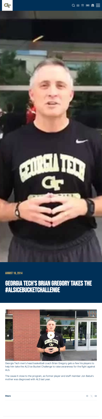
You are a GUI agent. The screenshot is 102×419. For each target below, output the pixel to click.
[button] (73, 5)
